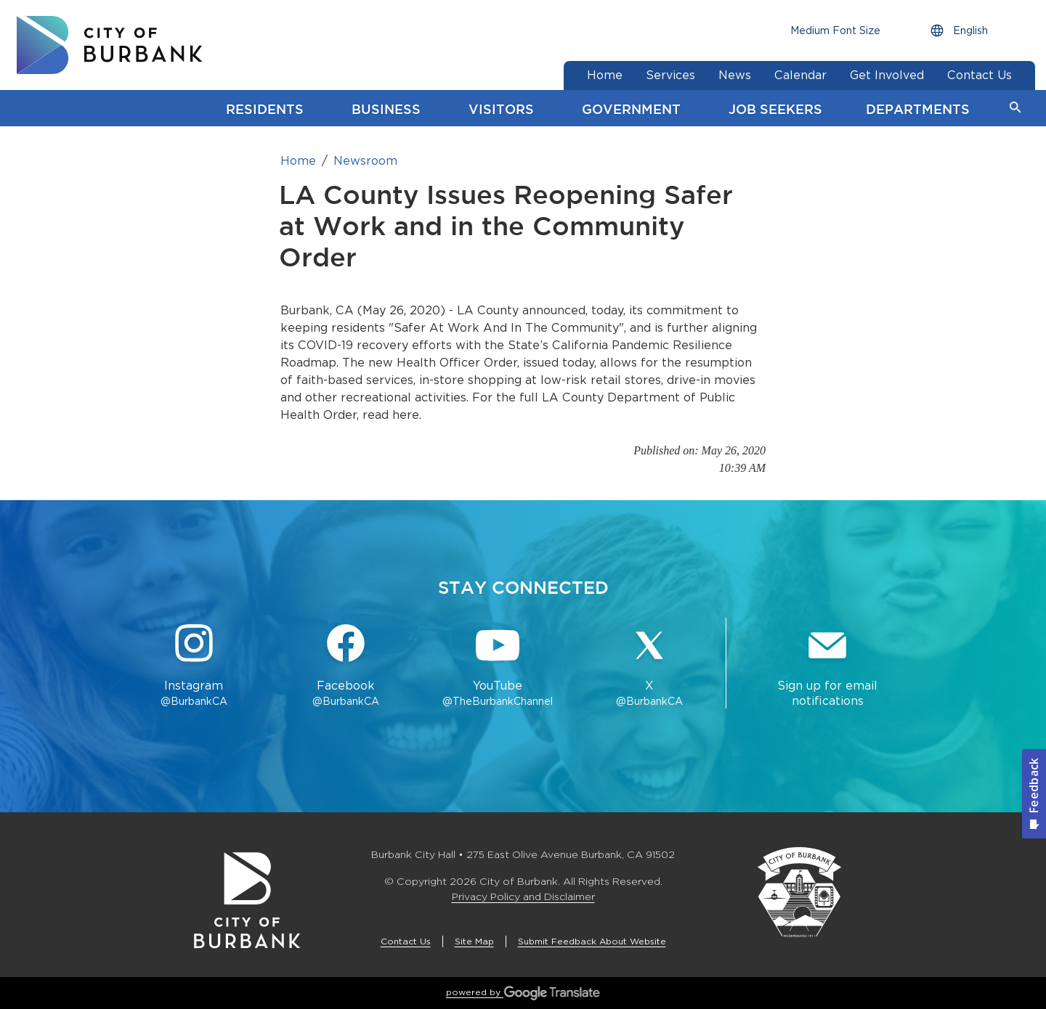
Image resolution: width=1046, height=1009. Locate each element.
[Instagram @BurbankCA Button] (194, 666)
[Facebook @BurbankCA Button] (345, 666)
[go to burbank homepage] (110, 45)
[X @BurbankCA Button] (650, 666)
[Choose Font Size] (835, 31)
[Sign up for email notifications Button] (827, 666)
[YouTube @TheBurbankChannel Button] (498, 666)
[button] (1015, 108)
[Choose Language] (973, 31)
